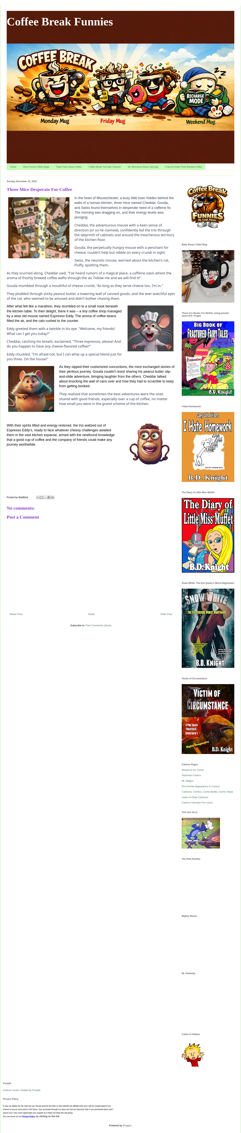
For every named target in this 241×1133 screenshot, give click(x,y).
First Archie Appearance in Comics (201, 786)
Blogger (127, 1125)
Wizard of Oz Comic (193, 770)
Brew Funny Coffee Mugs (36, 167)
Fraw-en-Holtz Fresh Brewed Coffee (183, 167)
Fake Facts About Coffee (68, 167)
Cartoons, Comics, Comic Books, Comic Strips (207, 791)
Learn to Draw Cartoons (195, 797)
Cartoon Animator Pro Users (197, 802)
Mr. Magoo (187, 780)
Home (13, 167)
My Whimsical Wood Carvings (143, 167)
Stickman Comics (191, 775)
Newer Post (16, 614)
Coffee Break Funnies (60, 21)
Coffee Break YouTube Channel (105, 167)
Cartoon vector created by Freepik (22, 1090)
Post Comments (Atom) (98, 625)
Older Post (166, 614)
